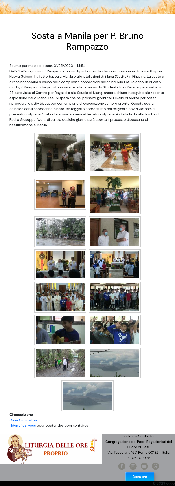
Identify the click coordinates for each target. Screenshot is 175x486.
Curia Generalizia (23, 420)
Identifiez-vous (23, 425)
